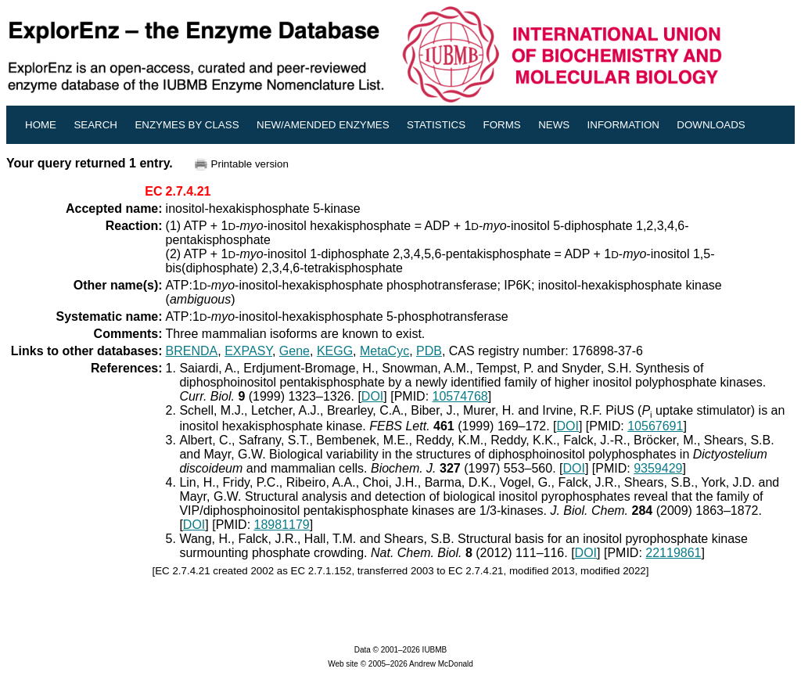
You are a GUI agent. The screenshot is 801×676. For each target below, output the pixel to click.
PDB (429, 351)
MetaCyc (384, 351)
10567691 (655, 426)
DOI (372, 396)
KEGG (335, 351)
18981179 (282, 524)
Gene (294, 351)
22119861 (673, 552)
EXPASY (248, 351)
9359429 (658, 468)
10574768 (460, 396)
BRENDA (192, 351)
